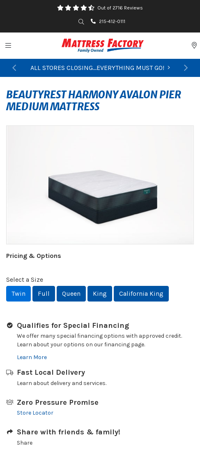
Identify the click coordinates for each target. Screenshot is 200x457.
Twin (18, 293)
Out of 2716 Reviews (120, 8)
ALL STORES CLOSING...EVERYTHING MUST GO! (100, 68)
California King (141, 293)
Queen (71, 293)
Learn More (32, 357)
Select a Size (24, 279)
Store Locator (35, 412)
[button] (14, 68)
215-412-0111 (108, 21)
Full (44, 293)
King (100, 293)
